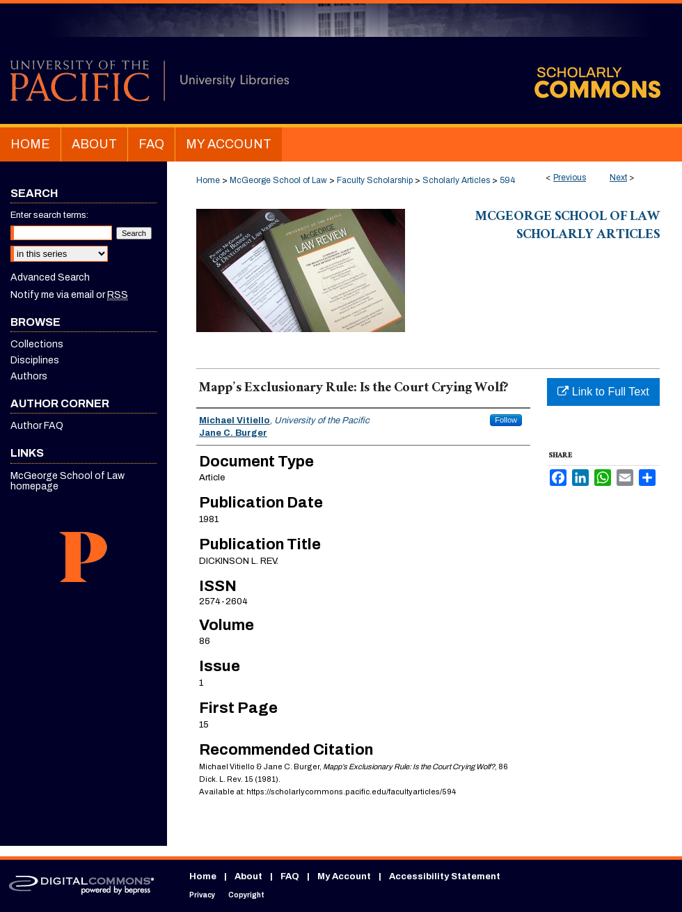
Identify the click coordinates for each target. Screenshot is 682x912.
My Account (344, 876)
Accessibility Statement (444, 876)
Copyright (246, 895)
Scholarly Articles (456, 180)
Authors (28, 376)
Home (208, 180)
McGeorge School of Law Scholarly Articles (567, 227)
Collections (36, 344)
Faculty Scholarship (375, 180)
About (248, 876)
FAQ (289, 876)
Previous (569, 177)
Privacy (202, 895)
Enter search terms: (49, 215)
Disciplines (34, 360)
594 (507, 180)
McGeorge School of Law (278, 180)
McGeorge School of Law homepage (67, 481)
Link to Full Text (603, 392)
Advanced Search (50, 277)
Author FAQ (36, 425)
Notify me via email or (69, 295)
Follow (506, 420)
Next (618, 177)
